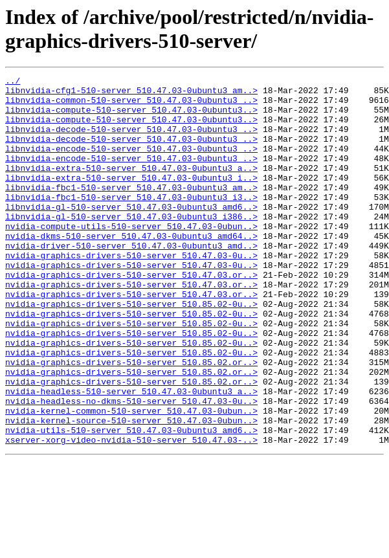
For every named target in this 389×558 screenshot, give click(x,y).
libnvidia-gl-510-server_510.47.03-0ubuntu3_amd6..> (131, 234)
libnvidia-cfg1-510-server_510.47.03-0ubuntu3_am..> (131, 94)
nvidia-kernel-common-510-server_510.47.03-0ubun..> (131, 478)
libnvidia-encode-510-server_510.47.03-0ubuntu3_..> (131, 164)
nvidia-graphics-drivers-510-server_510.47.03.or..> (131, 315)
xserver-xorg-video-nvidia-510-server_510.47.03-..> (131, 513)
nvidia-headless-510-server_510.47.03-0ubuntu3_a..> (131, 455)
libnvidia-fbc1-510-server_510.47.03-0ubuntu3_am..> (131, 210)
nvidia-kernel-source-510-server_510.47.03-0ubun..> (131, 490)
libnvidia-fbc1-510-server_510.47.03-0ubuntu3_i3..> (131, 222)
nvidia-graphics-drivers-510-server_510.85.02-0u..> (131, 350)
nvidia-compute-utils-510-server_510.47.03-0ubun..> (131, 257)
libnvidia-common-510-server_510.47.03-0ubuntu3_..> (131, 105)
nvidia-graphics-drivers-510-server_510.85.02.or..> (131, 420)
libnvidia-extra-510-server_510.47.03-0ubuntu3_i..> (131, 199)
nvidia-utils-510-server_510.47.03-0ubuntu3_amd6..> (131, 502)
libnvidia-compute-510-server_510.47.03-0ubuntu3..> (131, 117)
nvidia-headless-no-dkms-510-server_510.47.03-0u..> (131, 467)
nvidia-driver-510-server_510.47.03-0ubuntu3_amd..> (131, 280)
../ (12, 82)
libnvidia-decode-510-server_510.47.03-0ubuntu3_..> (131, 140)
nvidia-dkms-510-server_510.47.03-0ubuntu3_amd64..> (131, 268)
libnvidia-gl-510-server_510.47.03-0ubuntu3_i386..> (131, 245)
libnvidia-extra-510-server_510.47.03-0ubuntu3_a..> (131, 187)
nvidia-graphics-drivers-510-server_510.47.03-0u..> (131, 292)
